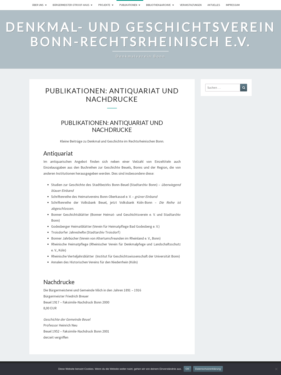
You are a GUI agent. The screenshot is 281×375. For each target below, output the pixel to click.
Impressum (233, 5)
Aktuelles (213, 5)
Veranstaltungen (191, 5)
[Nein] (276, 369)
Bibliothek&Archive (158, 5)
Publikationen (128, 5)
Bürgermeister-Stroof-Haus (71, 5)
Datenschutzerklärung (208, 368)
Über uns (38, 5)
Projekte (104, 5)
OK (187, 368)
